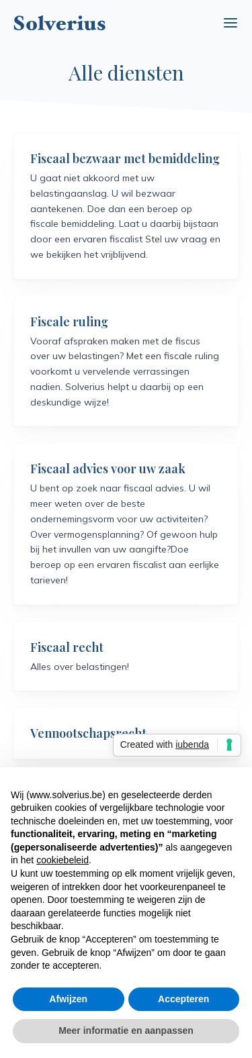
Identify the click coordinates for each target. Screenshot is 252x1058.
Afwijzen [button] (68, 999)
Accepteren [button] (183, 999)
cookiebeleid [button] (62, 860)
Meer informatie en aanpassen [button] (126, 1030)
